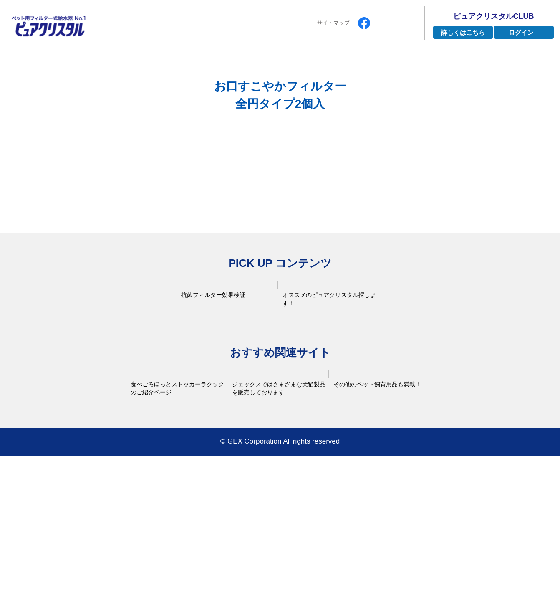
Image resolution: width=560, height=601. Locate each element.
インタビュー (290, 62)
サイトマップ (333, 23)
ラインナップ (224, 62)
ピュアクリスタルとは (144, 62)
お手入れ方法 (429, 62)
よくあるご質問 (359, 62)
